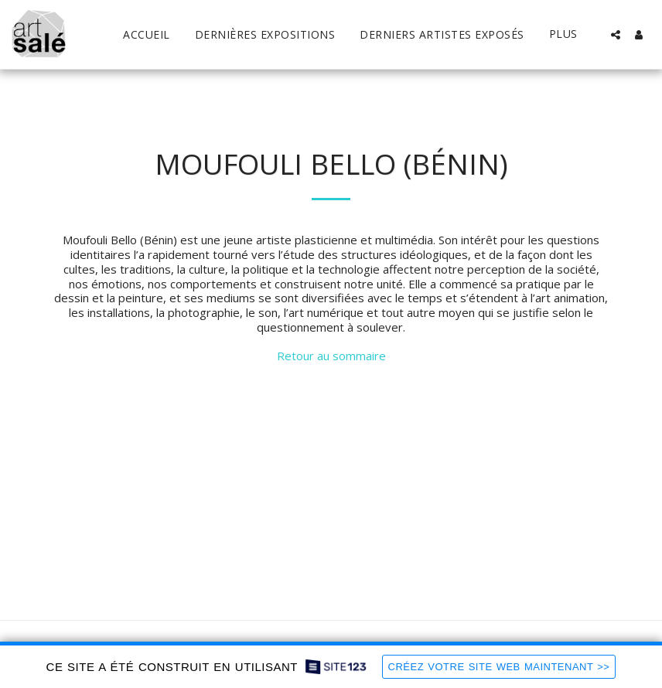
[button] (615, 34)
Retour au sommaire (331, 355)
